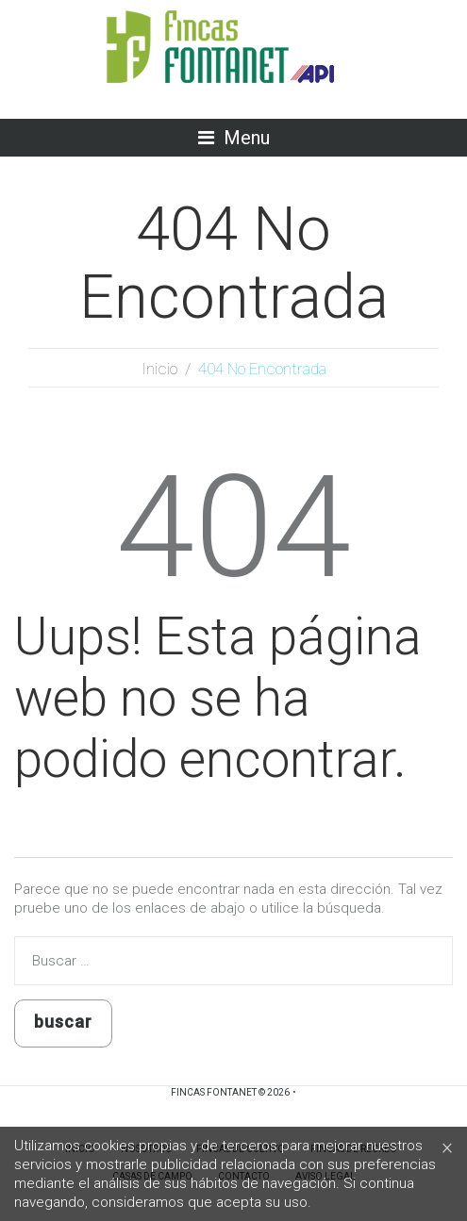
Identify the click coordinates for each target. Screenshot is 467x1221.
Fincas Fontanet (214, 1092)
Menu (247, 137)
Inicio (159, 368)
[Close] (447, 1147)
